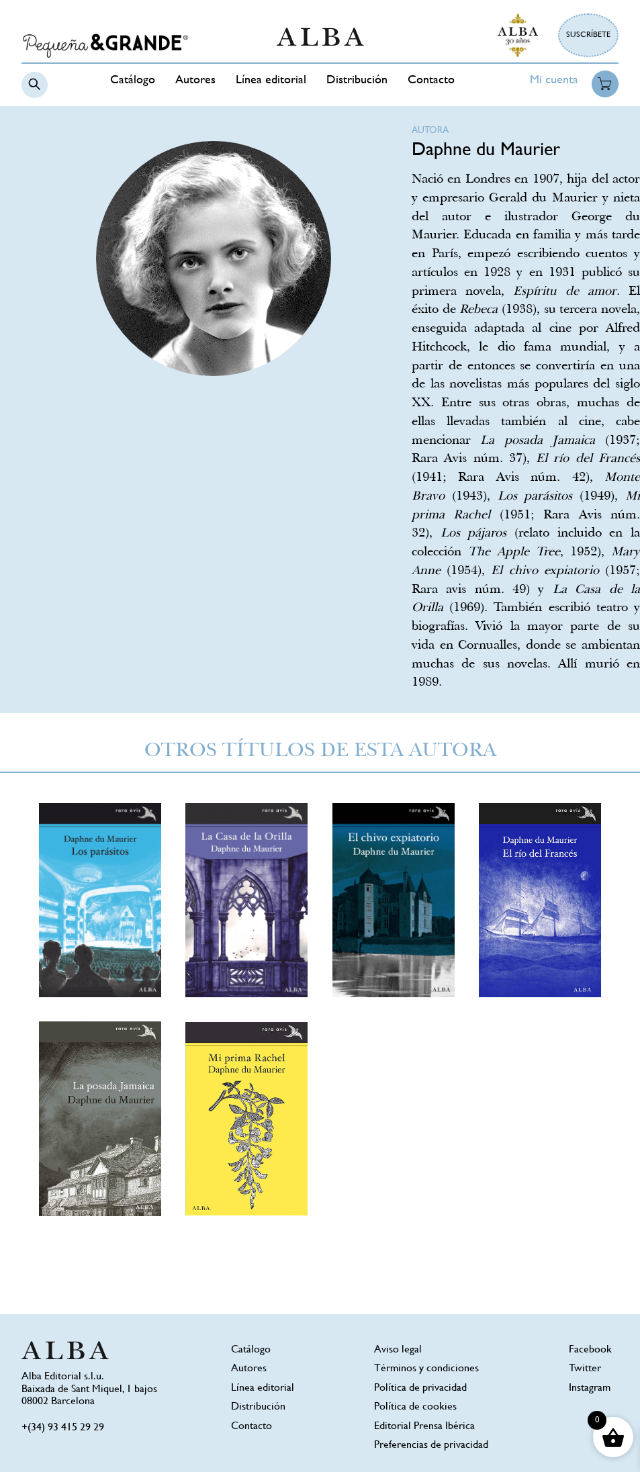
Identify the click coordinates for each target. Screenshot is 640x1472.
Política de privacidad (420, 1388)
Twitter (585, 1369)
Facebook (590, 1350)
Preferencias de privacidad (431, 1445)
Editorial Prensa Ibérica (424, 1427)
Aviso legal (398, 1350)
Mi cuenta (554, 80)
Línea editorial (271, 80)
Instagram (589, 1388)
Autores (195, 80)
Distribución (356, 80)
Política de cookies (415, 1407)
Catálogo (132, 80)
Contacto (431, 80)
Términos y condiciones (426, 1369)
